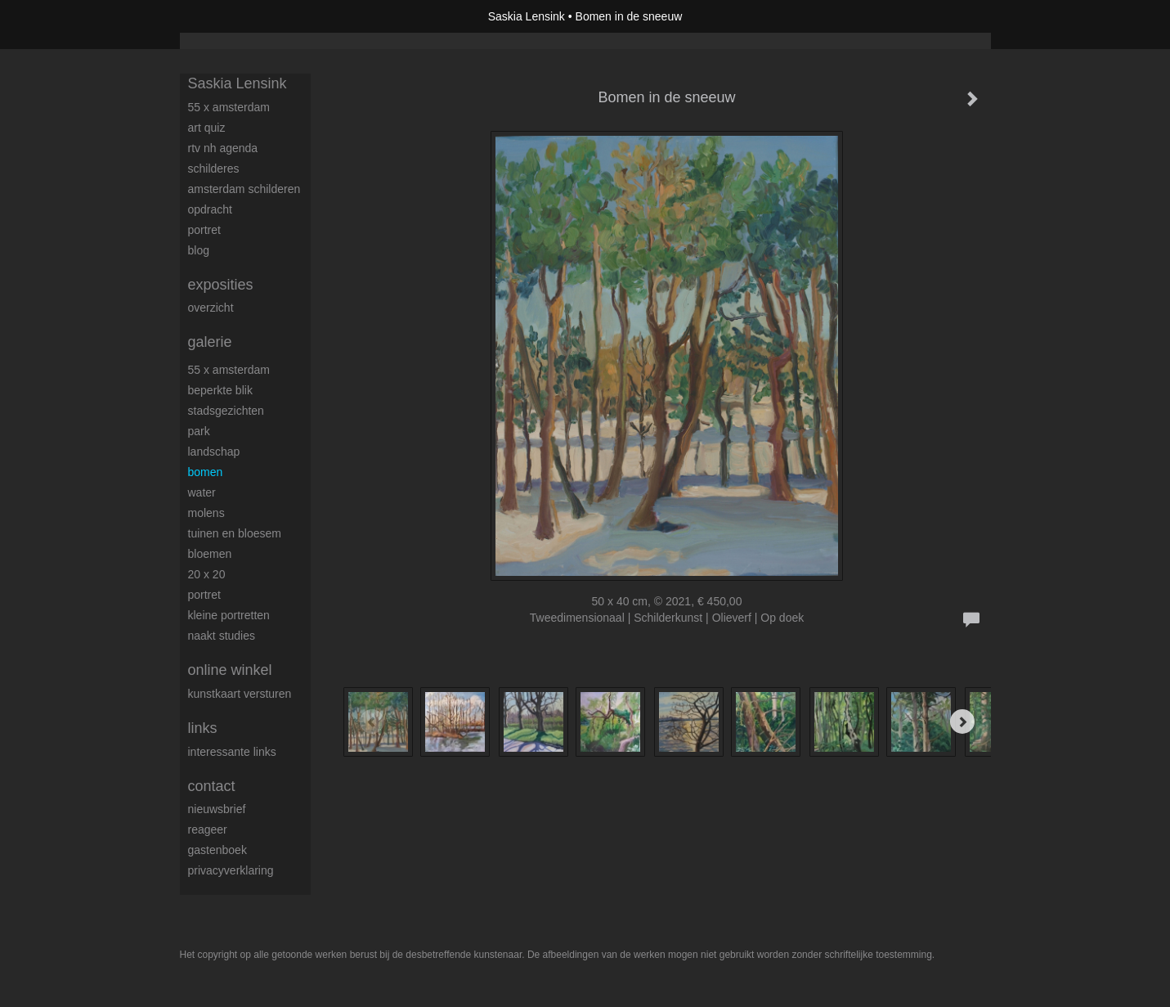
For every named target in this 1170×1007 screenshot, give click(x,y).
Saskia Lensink (526, 16)
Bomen (205, 472)
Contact (211, 786)
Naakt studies (222, 635)
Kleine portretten (229, 615)
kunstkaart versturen (240, 693)
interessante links (232, 751)
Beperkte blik (220, 390)
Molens (206, 512)
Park (199, 431)
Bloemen (210, 553)
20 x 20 (207, 574)
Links (202, 728)
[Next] (962, 721)
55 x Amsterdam (229, 107)
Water (202, 492)
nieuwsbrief (217, 809)
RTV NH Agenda (223, 148)
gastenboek (217, 849)
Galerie (210, 342)
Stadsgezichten (226, 410)
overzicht (211, 307)
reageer (207, 829)
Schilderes (214, 168)
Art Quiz (207, 127)
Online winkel (230, 670)
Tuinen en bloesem (234, 533)
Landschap (214, 451)
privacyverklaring (231, 870)
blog (198, 250)
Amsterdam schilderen (244, 189)
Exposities (220, 284)
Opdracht (210, 209)
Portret (204, 229)
